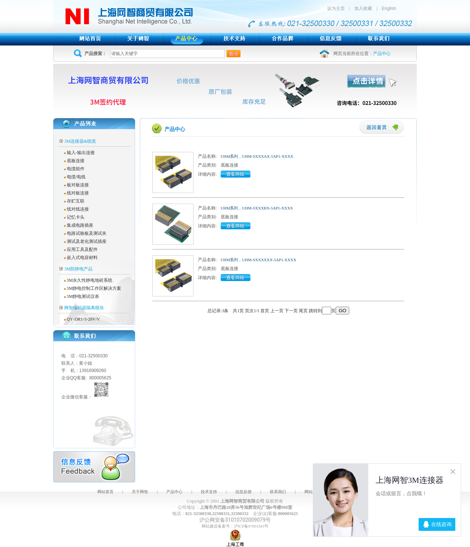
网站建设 (210, 526)
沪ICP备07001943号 (251, 526)
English (389, 8)
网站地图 (312, 491)
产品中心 (174, 491)
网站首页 (105, 491)
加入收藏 (363, 8)
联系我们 (278, 491)
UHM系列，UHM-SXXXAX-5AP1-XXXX (257, 156)
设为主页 (338, 8)
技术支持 (209, 491)
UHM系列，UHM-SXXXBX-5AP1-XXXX (257, 208)
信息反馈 (243, 491)
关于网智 (140, 491)
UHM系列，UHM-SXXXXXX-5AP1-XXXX (258, 260)
